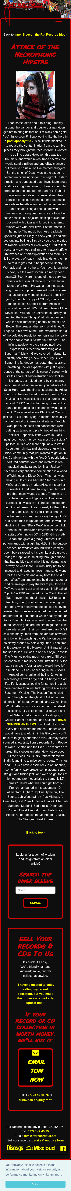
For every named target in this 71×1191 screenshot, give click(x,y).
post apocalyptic (19, 141)
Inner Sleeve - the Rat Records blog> (41, 34)
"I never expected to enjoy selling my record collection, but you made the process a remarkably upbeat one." (35, 993)
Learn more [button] (54, 1174)
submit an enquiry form (35, 1100)
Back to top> (35, 832)
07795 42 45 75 (38, 1094)
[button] (59, 20)
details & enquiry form (48, 1140)
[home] (26, 14)
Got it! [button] (35, 1184)
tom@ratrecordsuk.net (40, 1135)
